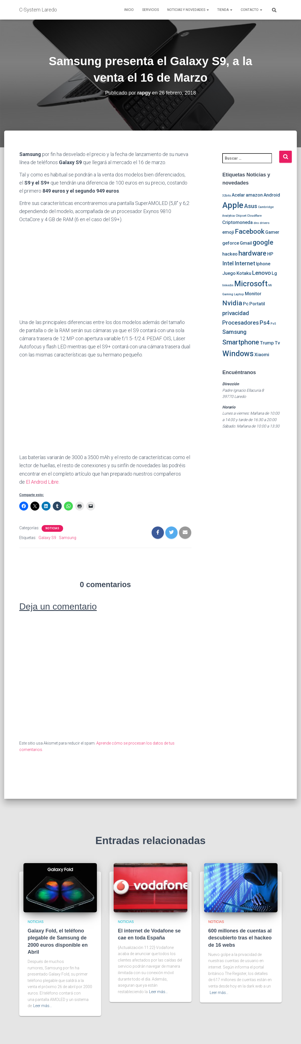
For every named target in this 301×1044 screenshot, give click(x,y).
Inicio (129, 10)
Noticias (52, 528)
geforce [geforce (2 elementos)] (230, 243)
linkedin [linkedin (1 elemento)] (227, 285)
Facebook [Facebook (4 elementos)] (249, 231)
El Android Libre (43, 482)
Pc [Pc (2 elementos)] (246, 303)
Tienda (224, 10)
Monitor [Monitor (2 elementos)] (253, 293)
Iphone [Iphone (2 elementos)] (263, 263)
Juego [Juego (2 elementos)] (229, 273)
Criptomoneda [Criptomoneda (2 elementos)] (237, 222)
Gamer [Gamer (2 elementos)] (272, 232)
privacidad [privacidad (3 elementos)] (235, 313)
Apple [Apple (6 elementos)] (232, 205)
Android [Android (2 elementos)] (272, 195)
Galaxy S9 (47, 537)
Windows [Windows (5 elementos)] (238, 353)
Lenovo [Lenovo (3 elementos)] (261, 273)
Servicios (150, 10)
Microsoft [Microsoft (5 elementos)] (250, 283)
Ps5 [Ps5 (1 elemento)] (273, 323)
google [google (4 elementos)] (263, 242)
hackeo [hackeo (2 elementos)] (230, 254)
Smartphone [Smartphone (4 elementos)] (240, 342)
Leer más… (42, 1005)
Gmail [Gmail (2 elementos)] (246, 243)
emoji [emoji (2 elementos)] (228, 232)
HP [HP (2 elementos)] (270, 254)
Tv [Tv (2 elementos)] (277, 343)
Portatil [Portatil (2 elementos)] (257, 303)
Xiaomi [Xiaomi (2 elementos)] (261, 354)
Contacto (251, 10)
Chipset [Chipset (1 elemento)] (241, 216)
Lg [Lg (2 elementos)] (274, 273)
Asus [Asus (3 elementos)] (250, 206)
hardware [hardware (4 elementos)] (252, 253)
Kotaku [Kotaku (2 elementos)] (243, 273)
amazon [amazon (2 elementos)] (254, 195)
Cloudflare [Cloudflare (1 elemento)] (254, 216)
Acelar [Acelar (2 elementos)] (238, 195)
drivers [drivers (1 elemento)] (264, 223)
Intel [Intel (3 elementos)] (228, 263)
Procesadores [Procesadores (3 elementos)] (240, 322)
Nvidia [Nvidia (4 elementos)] (232, 303)
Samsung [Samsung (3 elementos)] (234, 332)
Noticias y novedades (188, 10)
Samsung (67, 537)
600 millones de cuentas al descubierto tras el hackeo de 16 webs (240, 938)
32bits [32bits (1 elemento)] (226, 195)
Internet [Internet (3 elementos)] (245, 263)
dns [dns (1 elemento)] (256, 223)
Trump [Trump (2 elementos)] (267, 343)
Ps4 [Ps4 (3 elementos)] (265, 322)
